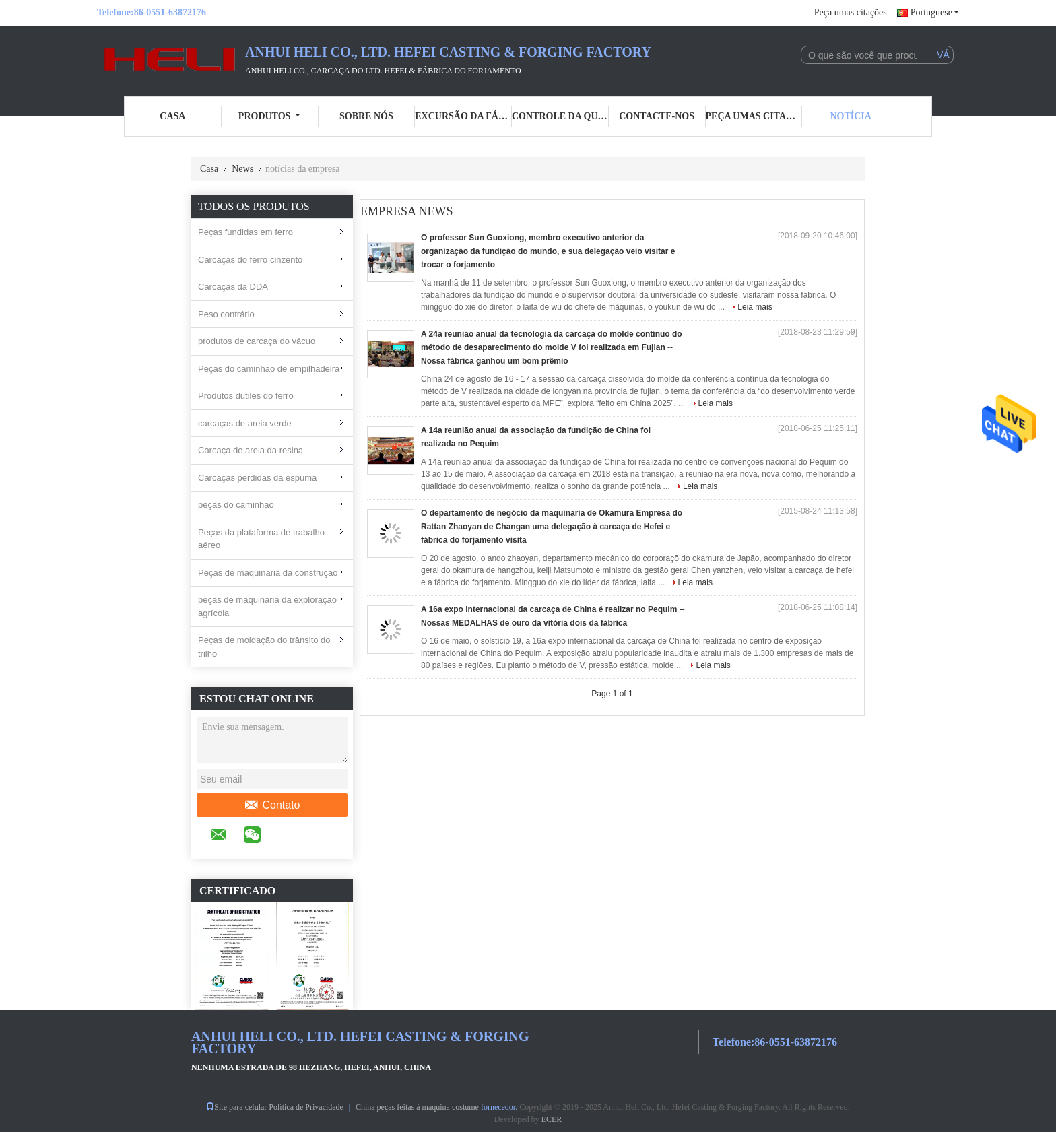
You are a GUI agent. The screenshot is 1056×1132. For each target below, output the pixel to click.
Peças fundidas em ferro (245, 232)
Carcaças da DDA (233, 286)
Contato (272, 805)
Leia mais (754, 307)
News (242, 169)
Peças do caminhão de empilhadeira (268, 369)
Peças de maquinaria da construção (267, 573)
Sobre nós (366, 116)
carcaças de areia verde (245, 423)
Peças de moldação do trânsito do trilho (264, 647)
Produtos (269, 116)
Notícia (850, 116)
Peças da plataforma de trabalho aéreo (261, 539)
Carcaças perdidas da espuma (257, 478)
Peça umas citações (850, 12)
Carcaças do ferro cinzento (250, 260)
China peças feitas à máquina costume (417, 1107)
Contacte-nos (656, 116)
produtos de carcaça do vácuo (256, 341)
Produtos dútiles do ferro (246, 396)
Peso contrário (226, 314)
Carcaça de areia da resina (250, 450)
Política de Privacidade (306, 1107)
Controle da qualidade (560, 116)
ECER (551, 1119)
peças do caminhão (236, 505)
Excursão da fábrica (463, 116)
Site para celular (236, 1107)
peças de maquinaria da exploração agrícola (267, 606)
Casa (172, 116)
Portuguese (935, 12)
